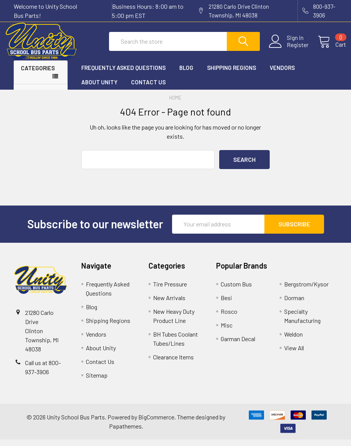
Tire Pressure (170, 290)
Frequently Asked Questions (123, 74)
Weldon (293, 340)
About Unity (99, 88)
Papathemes (125, 432)
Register (289, 49)
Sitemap (97, 381)
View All (294, 354)
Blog (186, 74)
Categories (38, 74)
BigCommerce (156, 423)
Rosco (229, 317)
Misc (226, 331)
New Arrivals (169, 304)
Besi (226, 304)
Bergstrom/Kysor (306, 290)
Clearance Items (173, 363)
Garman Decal (238, 345)
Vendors (282, 74)
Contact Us (148, 88)
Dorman (294, 304)
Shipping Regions (231, 74)
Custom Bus (236, 290)
